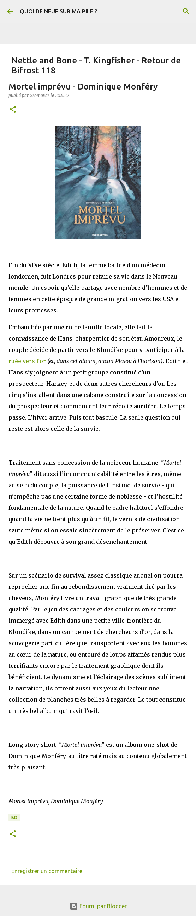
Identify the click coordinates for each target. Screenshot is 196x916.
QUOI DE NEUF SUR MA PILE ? (58, 11)
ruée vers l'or (27, 361)
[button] (12, 110)
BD (14, 817)
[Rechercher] (186, 11)
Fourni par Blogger (98, 906)
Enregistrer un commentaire (46, 871)
